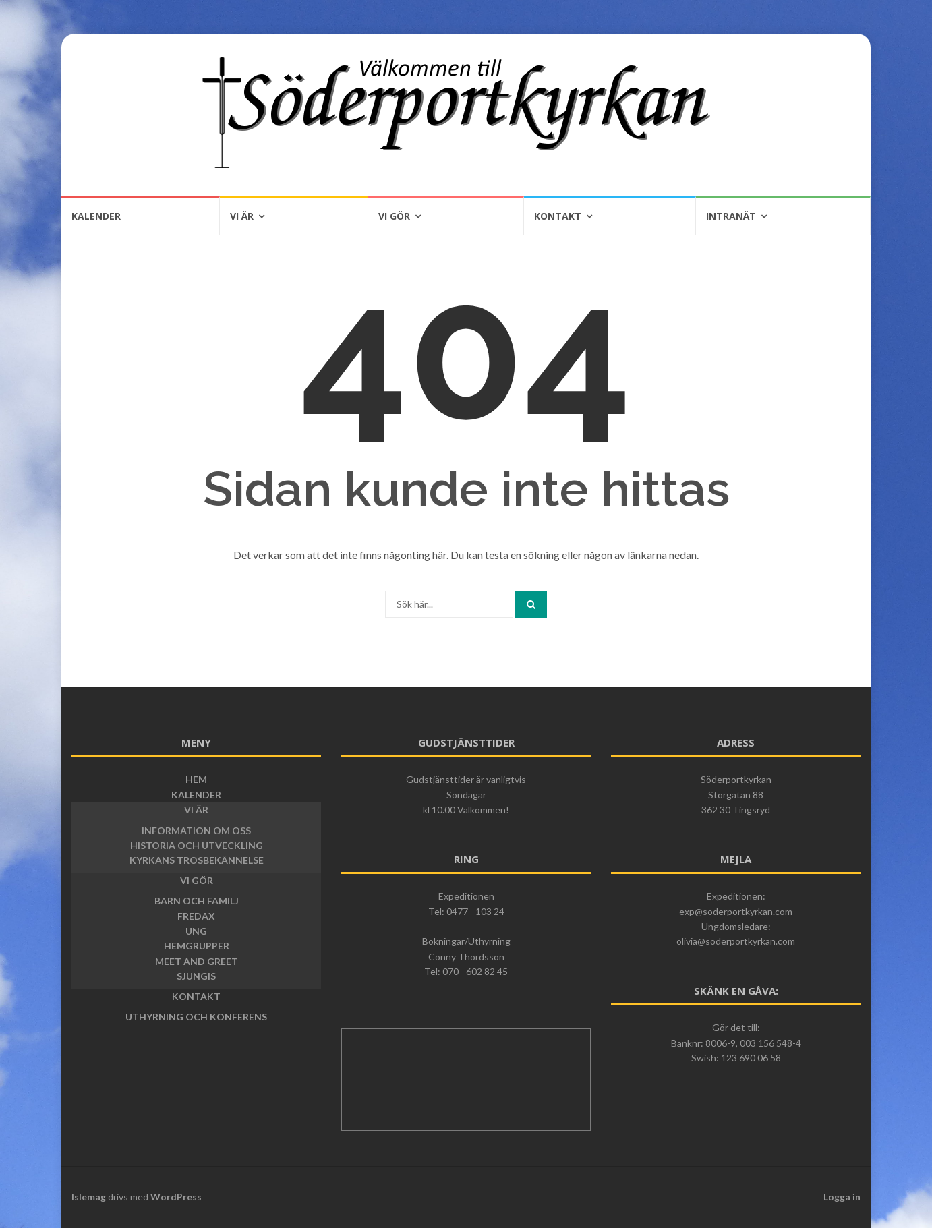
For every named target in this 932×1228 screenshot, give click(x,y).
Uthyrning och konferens (196, 1016)
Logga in (842, 1196)
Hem (196, 779)
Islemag (88, 1196)
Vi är (242, 216)
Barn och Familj (196, 900)
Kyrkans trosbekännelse (196, 860)
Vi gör (394, 216)
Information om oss (196, 830)
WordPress (176, 1196)
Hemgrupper (196, 946)
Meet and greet (196, 961)
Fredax (196, 916)
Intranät (731, 216)
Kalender (96, 216)
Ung (196, 931)
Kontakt (557, 216)
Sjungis (196, 976)
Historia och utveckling (196, 845)
